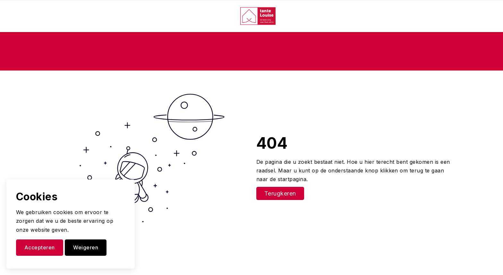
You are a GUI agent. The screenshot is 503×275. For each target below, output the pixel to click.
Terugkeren (280, 193)
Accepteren (39, 247)
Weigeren (85, 247)
